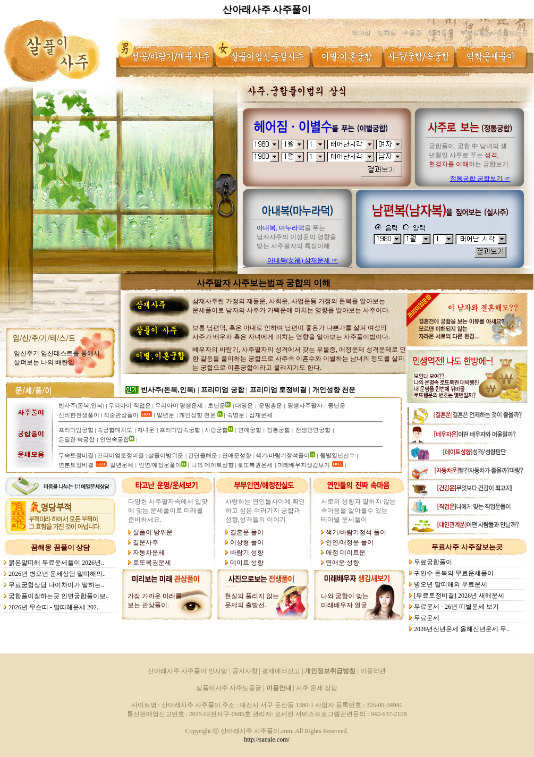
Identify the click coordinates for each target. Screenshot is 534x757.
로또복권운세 (255, 465)
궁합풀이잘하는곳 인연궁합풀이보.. (60, 596)
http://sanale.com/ (267, 739)
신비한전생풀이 (78, 415)
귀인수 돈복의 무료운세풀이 (454, 573)
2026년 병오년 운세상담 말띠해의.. (58, 573)
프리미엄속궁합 (179, 430)
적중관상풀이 (121, 415)
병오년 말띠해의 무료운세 (451, 584)
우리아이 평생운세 (179, 405)
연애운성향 (236, 455)
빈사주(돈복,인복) (168, 390)
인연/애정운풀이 (160, 465)
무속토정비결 (76, 455)
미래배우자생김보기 (303, 465)
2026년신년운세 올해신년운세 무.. (462, 629)
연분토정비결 (76, 465)
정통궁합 (278, 430)
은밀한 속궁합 (76, 439)
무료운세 (427, 618)
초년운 (216, 405)
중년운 (336, 405)
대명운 (244, 405)
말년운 (165, 415)
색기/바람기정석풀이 (283, 455)
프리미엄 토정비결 (278, 390)
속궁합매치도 (114, 430)
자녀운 (146, 430)
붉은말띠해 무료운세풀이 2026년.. (57, 562)
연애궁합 (249, 430)
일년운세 (121, 465)
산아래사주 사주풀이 (267, 9)
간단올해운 (202, 455)
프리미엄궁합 (76, 430)
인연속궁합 (114, 439)
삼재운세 (261, 415)
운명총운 (270, 405)
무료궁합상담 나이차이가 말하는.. (57, 585)
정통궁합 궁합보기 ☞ (480, 178)
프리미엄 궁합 (222, 390)
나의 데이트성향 (213, 465)
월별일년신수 (337, 455)
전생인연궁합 (312, 430)
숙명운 (235, 415)
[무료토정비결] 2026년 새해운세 (460, 595)
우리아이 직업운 (129, 405)
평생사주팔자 (305, 405)
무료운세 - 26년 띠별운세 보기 (457, 606)
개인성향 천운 (333, 390)
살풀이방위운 (165, 455)
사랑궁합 (216, 430)
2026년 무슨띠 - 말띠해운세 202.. (55, 607)
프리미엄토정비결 (120, 455)
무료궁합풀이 (434, 562)
